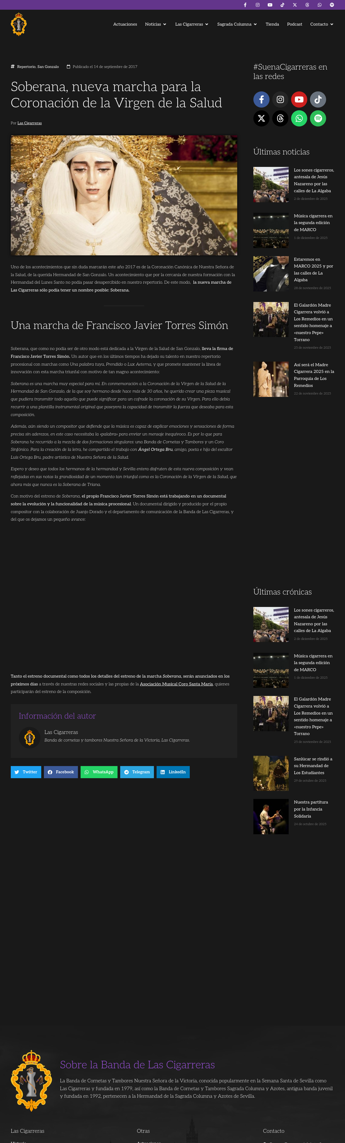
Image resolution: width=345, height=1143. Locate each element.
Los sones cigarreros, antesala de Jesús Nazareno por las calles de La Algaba (303, 177)
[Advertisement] (293, 449)
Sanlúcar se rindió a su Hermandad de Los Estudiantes (297, 681)
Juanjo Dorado (118, 1136)
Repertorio (26, 67)
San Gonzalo (48, 67)
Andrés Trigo (93, 1136)
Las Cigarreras (30, 123)
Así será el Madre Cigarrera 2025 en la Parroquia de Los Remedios (302, 326)
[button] (156, 24)
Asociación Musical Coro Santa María (176, 684)
